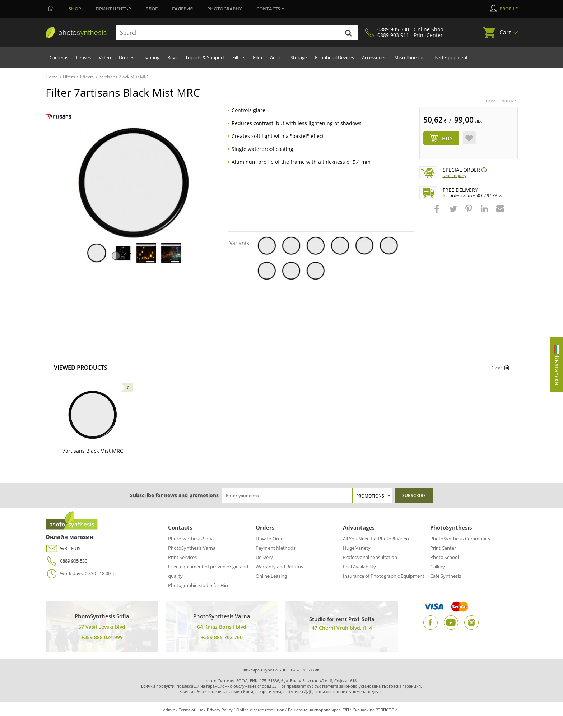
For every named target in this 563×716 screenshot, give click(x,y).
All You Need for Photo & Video (376, 538)
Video (105, 57)
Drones (126, 57)
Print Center (443, 548)
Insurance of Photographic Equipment (383, 576)
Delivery (264, 557)
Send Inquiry (454, 175)
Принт (113, 8)
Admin (169, 709)
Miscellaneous (409, 57)
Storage (298, 57)
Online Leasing (271, 576)
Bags (172, 57)
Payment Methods (276, 548)
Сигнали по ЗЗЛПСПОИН (376, 709)
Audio (276, 57)
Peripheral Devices (334, 57)
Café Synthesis (445, 576)
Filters (238, 57)
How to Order (270, 538)
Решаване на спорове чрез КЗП (318, 709)
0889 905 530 (66, 561)
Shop (75, 8)
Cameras (59, 57)
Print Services (182, 557)
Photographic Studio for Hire (198, 585)
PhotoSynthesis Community (460, 538)
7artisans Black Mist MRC (92, 450)
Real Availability (359, 566)
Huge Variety (357, 548)
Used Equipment (450, 57)
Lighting (150, 57)
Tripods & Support (204, 57)
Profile (508, 8)
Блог (151, 8)
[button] (438, 212)
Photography (224, 8)
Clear (497, 368)
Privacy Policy (220, 709)
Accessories (374, 57)
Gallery (437, 566)
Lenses (83, 57)
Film (257, 57)
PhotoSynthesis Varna (191, 548)
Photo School (444, 557)
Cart (505, 32)
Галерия (182, 8)
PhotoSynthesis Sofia (191, 538)
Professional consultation (370, 557)
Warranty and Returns (279, 566)
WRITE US (63, 548)
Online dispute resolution (260, 709)
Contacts (268, 8)
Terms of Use (191, 709)
